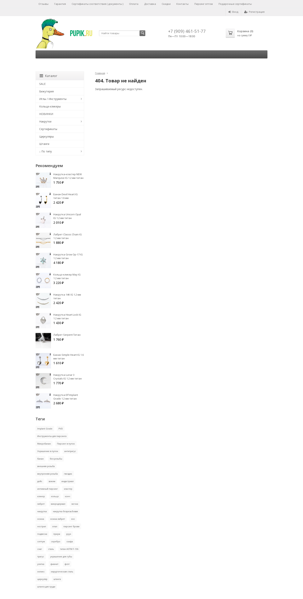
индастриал (67, 481)
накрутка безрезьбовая (65, 511)
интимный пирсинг (47, 488)
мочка (74, 503)
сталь (51, 548)
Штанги (44, 144)
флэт (67, 564)
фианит (54, 564)
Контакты (182, 4)
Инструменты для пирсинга (51, 436)
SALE (42, 84)
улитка (40, 564)
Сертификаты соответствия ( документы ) (97, 4)
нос (73, 518)
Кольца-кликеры (50, 106)
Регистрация (254, 12)
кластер (68, 488)
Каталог (48, 76)
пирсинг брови (71, 526)
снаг (39, 548)
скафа (69, 541)
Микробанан (44, 443)
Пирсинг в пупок (66, 443)
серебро (55, 541)
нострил (41, 526)
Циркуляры (46, 136)
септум (41, 541)
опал (54, 526)
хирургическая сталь (62, 571)
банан (40, 458)
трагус (40, 556)
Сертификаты (48, 129)
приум (56, 533)
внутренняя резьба (47, 473)
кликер (41, 496)
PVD (61, 428)
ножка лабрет (57, 518)
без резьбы (56, 458)
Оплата (133, 4)
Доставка (150, 4)
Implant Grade (44, 428)
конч (67, 496)
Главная (100, 73)
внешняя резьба (46, 466)
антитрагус (70, 451)
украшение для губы (61, 556)
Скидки (166, 4)
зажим (52, 481)
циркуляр (42, 579)
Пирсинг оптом (203, 4)
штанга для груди (46, 586)
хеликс (41, 571)
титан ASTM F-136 (69, 548)
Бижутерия (46, 91)
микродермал (58, 503)
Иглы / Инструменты (52, 99)
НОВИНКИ (46, 114)
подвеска (42, 533)
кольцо (55, 496)
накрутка (42, 511)
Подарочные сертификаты (235, 4)
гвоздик (68, 473)
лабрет (41, 503)
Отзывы (43, 4)
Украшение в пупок (47, 451)
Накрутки (45, 121)
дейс (39, 481)
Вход (233, 12)
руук (68, 533)
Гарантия (60, 4)
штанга (57, 579)
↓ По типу (45, 151)
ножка (40, 518)
